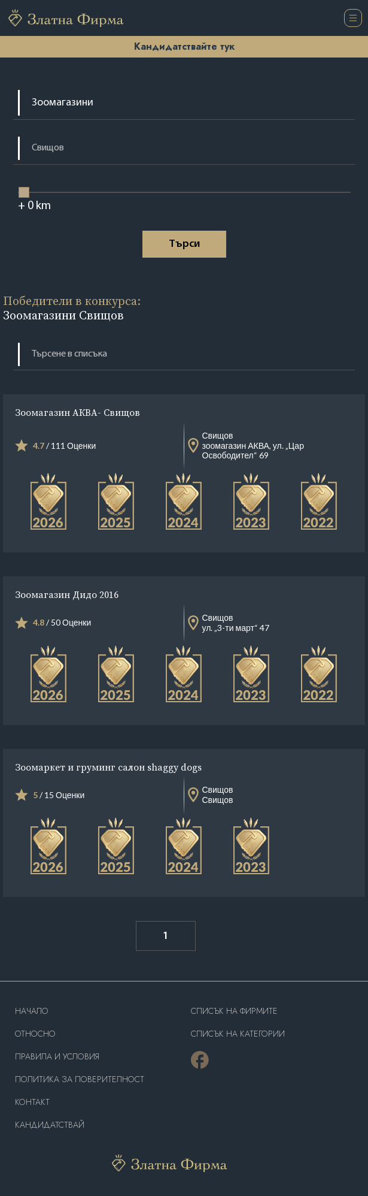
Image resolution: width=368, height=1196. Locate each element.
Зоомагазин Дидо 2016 (66, 594)
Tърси (184, 244)
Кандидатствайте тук (184, 46)
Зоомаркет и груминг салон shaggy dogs (108, 767)
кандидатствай (49, 1125)
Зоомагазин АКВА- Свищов (77, 412)
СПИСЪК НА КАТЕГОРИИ (238, 1034)
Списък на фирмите (234, 1011)
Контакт (32, 1102)
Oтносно (35, 1034)
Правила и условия (57, 1056)
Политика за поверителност (79, 1079)
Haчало (31, 1011)
